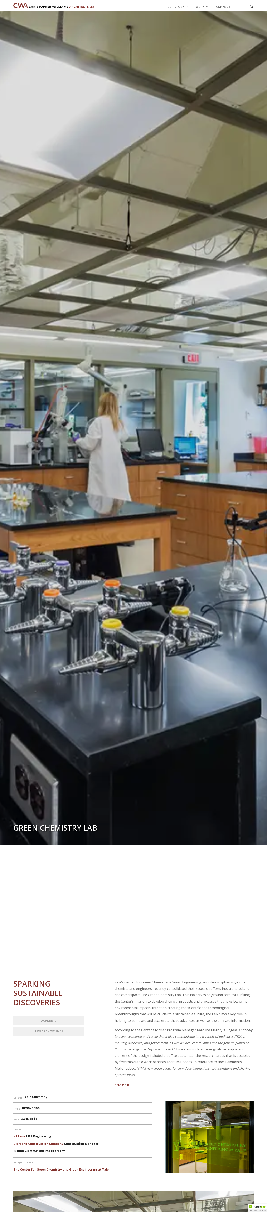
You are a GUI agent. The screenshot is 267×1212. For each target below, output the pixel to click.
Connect (223, 7)
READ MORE (122, 1085)
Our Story (175, 7)
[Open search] (251, 6)
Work (200, 7)
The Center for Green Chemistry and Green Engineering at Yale (61, 1169)
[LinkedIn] (240, 6)
